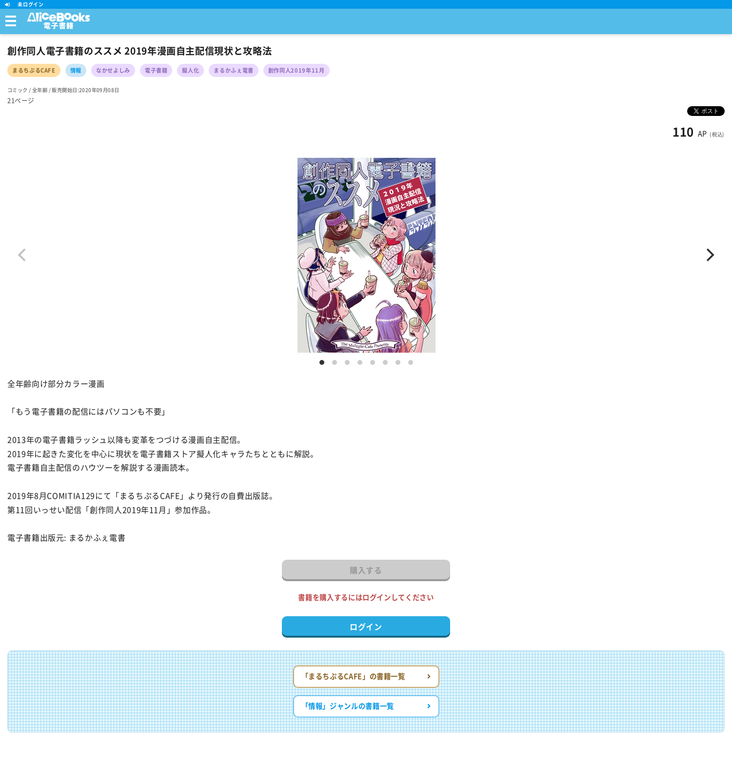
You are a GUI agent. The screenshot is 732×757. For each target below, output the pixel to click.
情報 (75, 70)
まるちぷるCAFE (34, 70)
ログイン (366, 627)
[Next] (709, 255)
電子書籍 (156, 70)
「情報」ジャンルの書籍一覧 (366, 706)
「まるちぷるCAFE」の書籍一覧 (366, 676)
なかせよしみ (113, 70)
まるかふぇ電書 (233, 70)
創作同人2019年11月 (296, 70)
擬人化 (190, 70)
